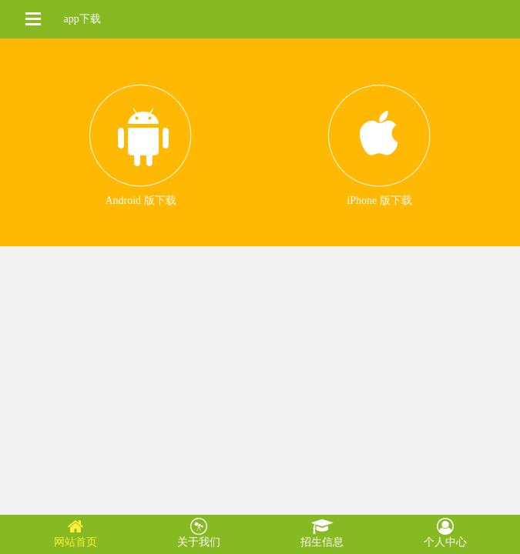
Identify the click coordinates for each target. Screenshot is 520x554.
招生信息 (322, 533)
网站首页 (75, 533)
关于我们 (198, 533)
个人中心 (445, 533)
